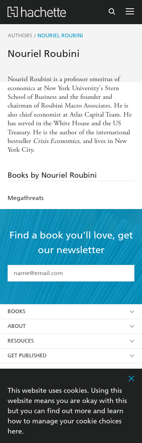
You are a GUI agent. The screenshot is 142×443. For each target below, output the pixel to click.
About (71, 326)
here (15, 431)
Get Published (71, 355)
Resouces (71, 341)
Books (71, 311)
